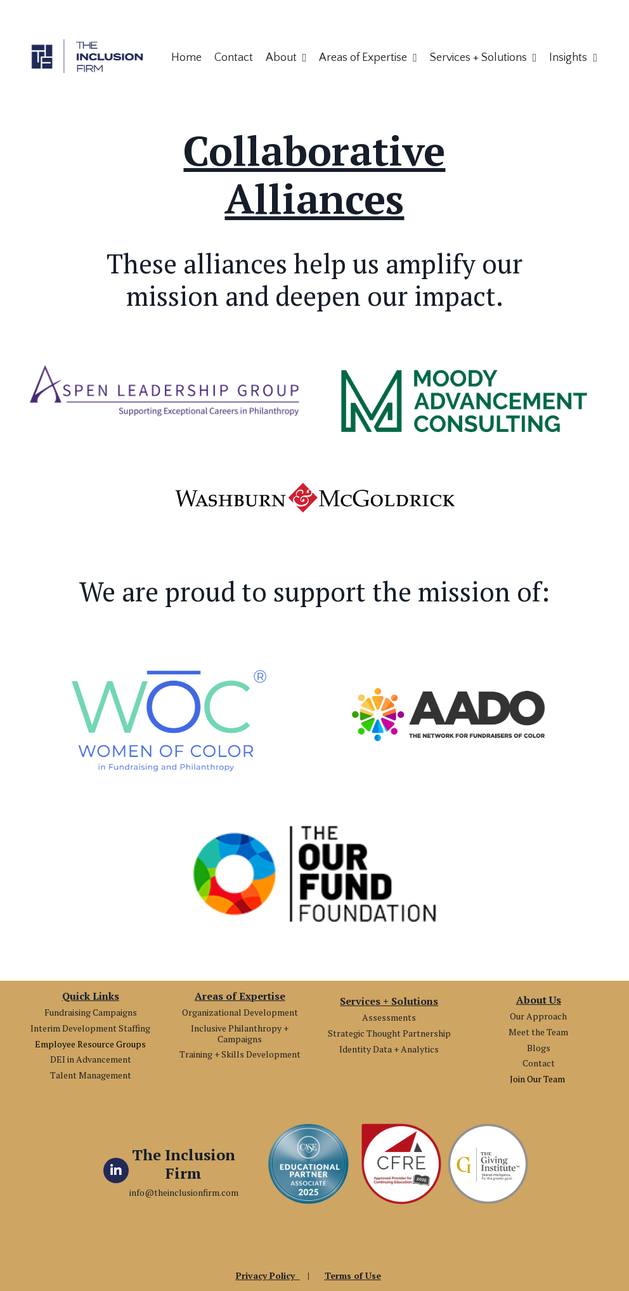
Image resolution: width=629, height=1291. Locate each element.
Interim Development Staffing (90, 1028)
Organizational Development (240, 1012)
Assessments (389, 1017)
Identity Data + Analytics (389, 1049)
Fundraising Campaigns (90, 1012)
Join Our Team (538, 1079)
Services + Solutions (483, 57)
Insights (573, 57)
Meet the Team (538, 1032)
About (286, 57)
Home (186, 57)
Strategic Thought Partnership (389, 1033)
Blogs (538, 1048)
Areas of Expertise (368, 57)
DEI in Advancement (90, 1059)
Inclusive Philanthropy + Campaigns (240, 1033)
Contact (233, 57)
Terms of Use (353, 1275)
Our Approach (538, 1016)
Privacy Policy (266, 1275)
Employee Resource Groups (90, 1044)
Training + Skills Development (240, 1054)
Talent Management (90, 1075)
